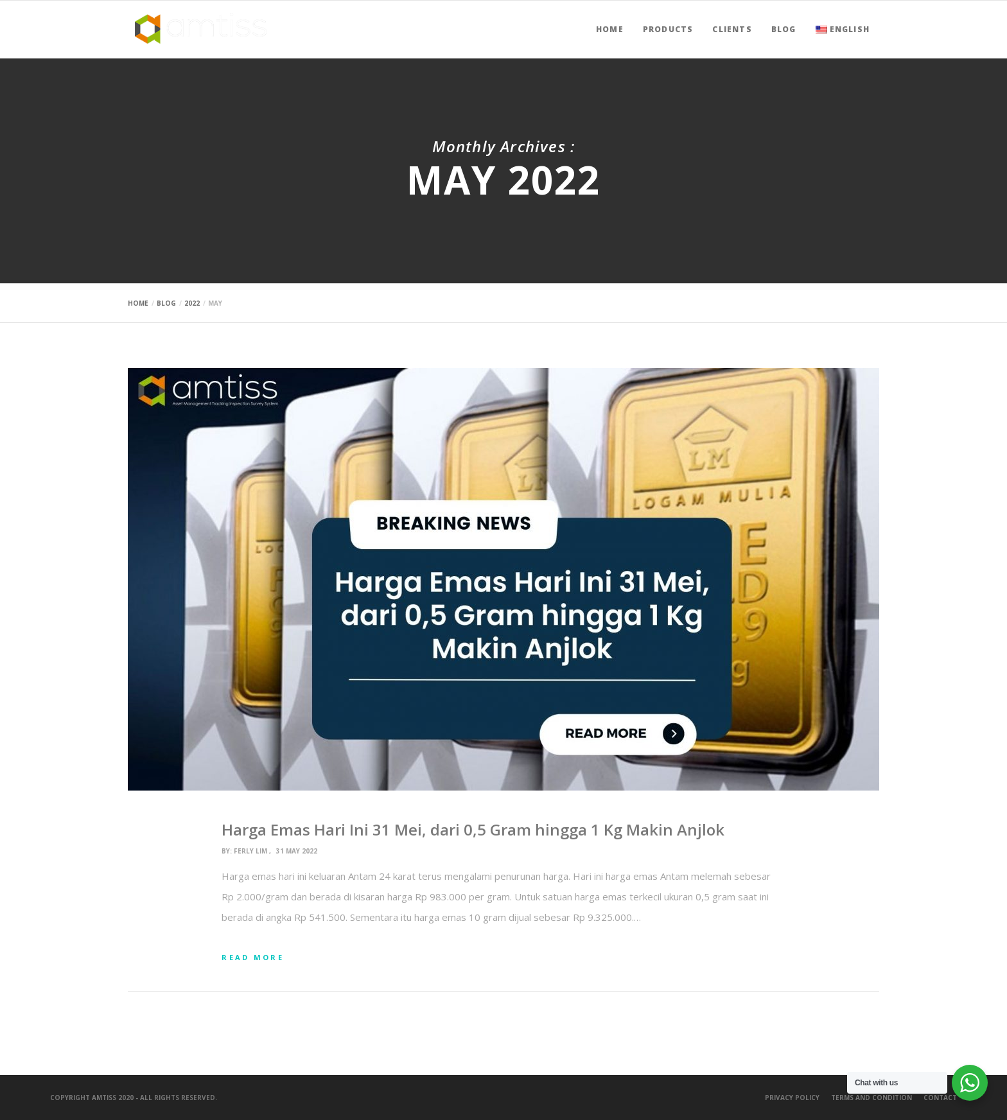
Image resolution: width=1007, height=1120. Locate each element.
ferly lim (250, 850)
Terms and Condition (871, 1097)
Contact (940, 1097)
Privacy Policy (792, 1097)
